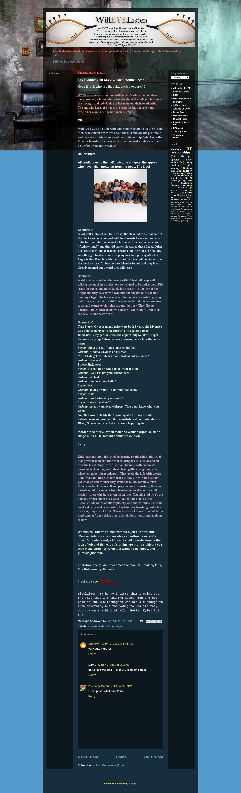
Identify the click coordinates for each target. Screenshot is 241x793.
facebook (174, 211)
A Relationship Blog (182, 88)
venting (175, 168)
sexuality (174, 221)
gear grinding (187, 211)
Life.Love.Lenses (181, 92)
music (183, 216)
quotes (176, 148)
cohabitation (175, 209)
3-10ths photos (180, 105)
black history (177, 173)
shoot (189, 173)
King (190, 200)
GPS (184, 200)
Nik (187, 171)
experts (92, 626)
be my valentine (181, 176)
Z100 (187, 202)
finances (174, 193)
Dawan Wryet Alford (182, 98)
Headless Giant (180, 115)
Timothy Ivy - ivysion (179, 136)
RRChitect (178, 128)
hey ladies (187, 180)
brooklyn (185, 207)
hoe (175, 214)
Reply (92, 653)
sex (188, 218)
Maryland (177, 202)
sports (182, 221)
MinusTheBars (180, 119)
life (182, 156)
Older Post (153, 757)
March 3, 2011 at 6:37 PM (116, 686)
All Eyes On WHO (181, 109)
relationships (114, 626)
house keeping (186, 214)
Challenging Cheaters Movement (181, 184)
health (174, 180)
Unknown (94, 643)
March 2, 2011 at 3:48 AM (117, 643)
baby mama (176, 204)
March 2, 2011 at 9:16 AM (114, 664)
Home (121, 757)
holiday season (179, 190)
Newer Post (88, 757)
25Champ (177, 102)
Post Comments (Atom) (111, 765)
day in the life (179, 178)
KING (175, 95)
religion (181, 218)
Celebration (182, 188)
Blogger (133, 783)
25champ (94, 686)
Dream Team (179, 112)
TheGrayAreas (180, 131)
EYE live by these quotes (68, 61)
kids (101, 626)
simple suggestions (181, 169)
